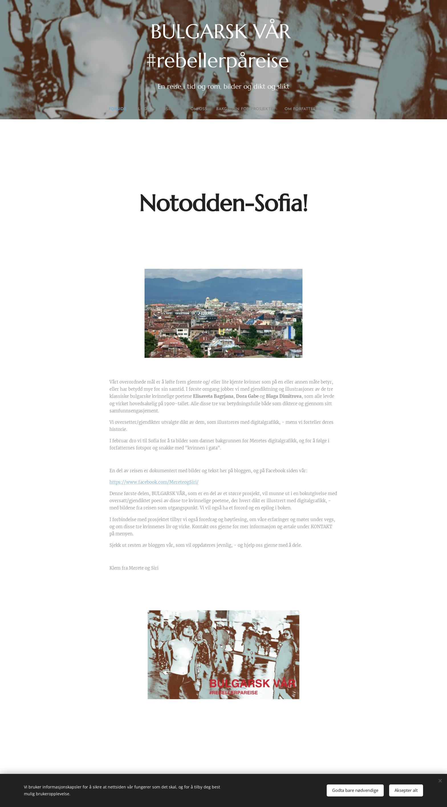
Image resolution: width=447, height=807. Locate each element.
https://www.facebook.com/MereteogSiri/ (154, 482)
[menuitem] (184, 109)
